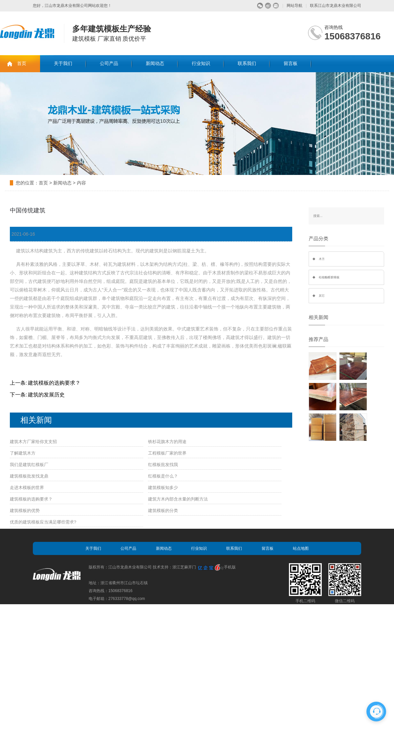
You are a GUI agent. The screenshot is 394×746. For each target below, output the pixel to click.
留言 (276, 5)
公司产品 (109, 63)
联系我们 (247, 63)
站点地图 (301, 548)
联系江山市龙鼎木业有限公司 (335, 5)
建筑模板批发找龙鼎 (29, 476)
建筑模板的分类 (163, 510)
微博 (268, 5)
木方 (322, 259)
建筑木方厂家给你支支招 (33, 441)
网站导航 (294, 5)
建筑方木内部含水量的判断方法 (178, 499)
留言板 (290, 63)
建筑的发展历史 (46, 394)
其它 (322, 295)
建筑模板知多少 (163, 487)
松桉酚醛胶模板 (329, 277)
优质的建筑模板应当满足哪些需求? (43, 522)
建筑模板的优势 (25, 510)
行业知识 (201, 63)
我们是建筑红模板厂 (29, 464)
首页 (21, 63)
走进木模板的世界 (27, 487)
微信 (260, 5)
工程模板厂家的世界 (167, 453)
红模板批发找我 (163, 464)
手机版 (230, 567)
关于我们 (63, 63)
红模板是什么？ (163, 476)
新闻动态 (155, 63)
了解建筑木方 (22, 453)
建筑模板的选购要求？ (54, 383)
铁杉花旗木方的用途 (167, 441)
